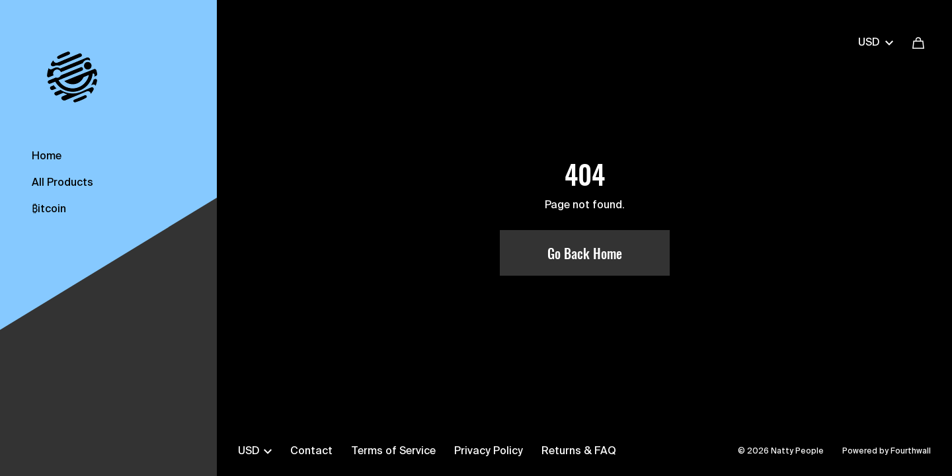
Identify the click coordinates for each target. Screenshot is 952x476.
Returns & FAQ (578, 451)
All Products (62, 183)
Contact (311, 451)
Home (46, 156)
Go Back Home (584, 253)
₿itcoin (49, 209)
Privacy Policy (488, 451)
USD (875, 43)
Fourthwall (911, 452)
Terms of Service (393, 451)
